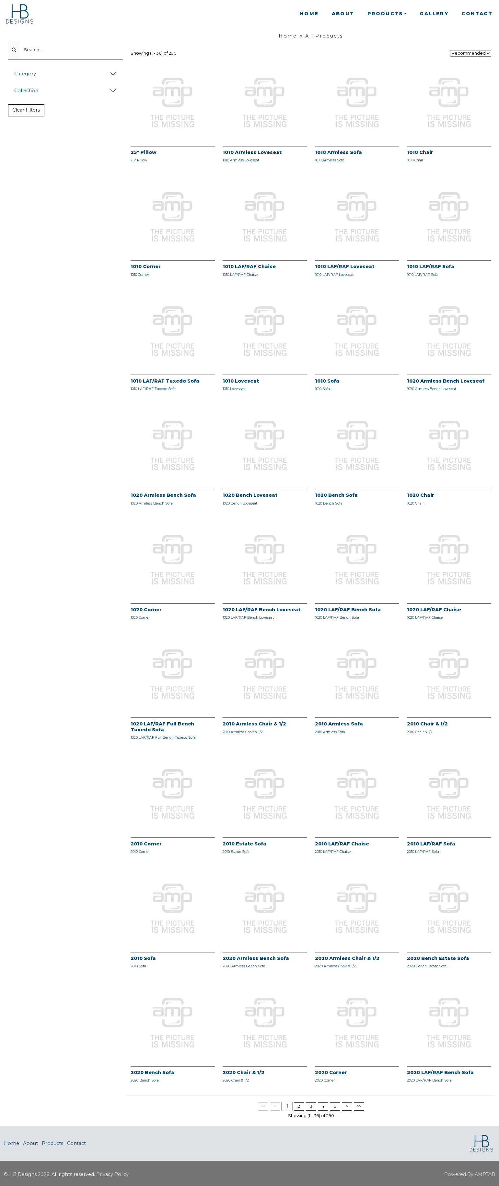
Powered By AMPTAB (469, 1174)
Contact (477, 13)
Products (52, 1143)
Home (309, 13)
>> (359, 1106)
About (343, 13)
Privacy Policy (112, 1174)
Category (25, 74)
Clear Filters (26, 110)
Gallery (434, 13)
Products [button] (385, 13)
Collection (26, 90)
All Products (324, 36)
